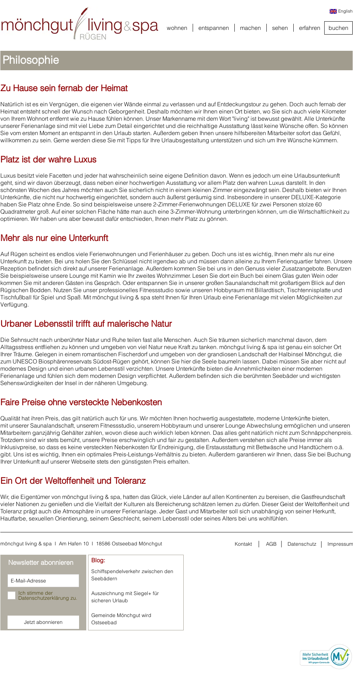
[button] (177, 28)
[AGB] (271, 544)
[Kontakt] (243, 544)
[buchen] (338, 28)
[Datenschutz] (302, 544)
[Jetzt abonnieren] (43, 622)
